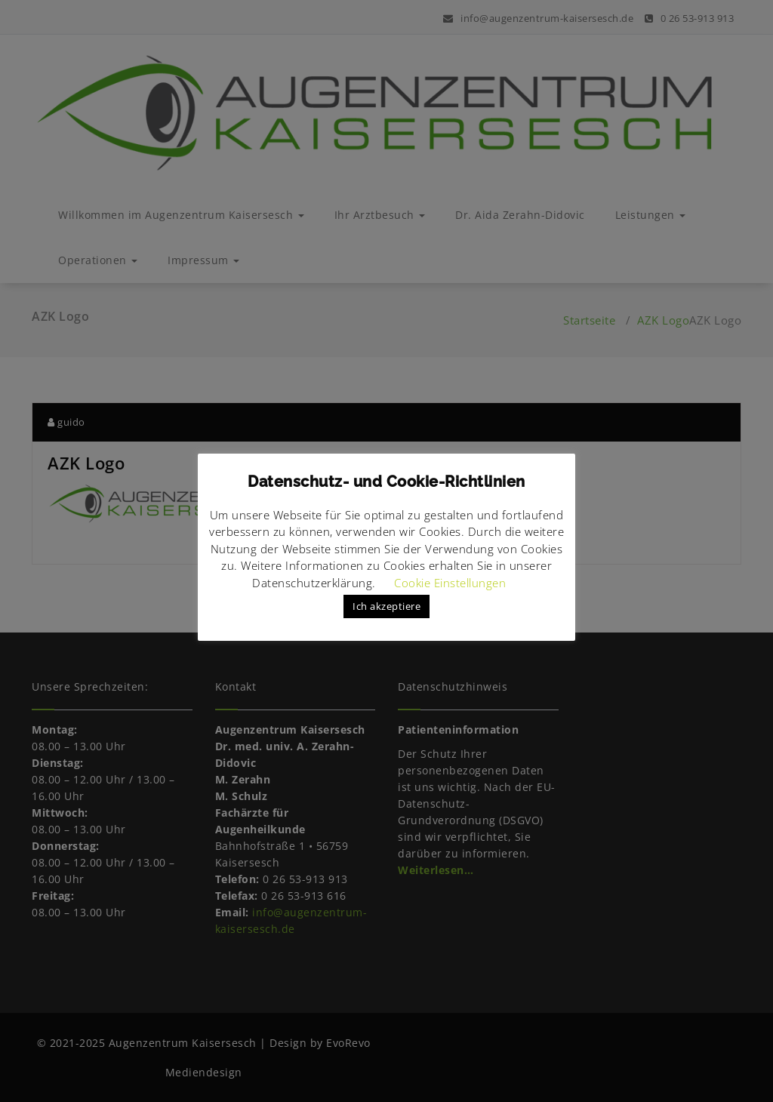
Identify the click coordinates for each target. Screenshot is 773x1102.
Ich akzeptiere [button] (386, 606)
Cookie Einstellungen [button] (450, 582)
